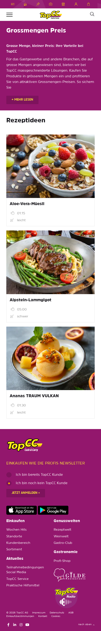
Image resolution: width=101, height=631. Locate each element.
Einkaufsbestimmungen (20, 616)
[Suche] (92, 14)
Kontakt (42, 616)
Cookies (55, 616)
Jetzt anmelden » (26, 493)
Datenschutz (57, 613)
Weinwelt (61, 536)
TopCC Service (17, 579)
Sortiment (14, 549)
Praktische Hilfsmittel (22, 585)
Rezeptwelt (62, 529)
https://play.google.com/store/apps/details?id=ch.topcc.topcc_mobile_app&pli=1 (53, 510)
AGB (70, 613)
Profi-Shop (62, 561)
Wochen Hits (16, 529)
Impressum (38, 613)
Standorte (14, 536)
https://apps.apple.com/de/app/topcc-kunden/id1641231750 (21, 510)
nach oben (86, 624)
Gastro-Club (63, 543)
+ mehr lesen (22, 99)
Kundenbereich (18, 543)
